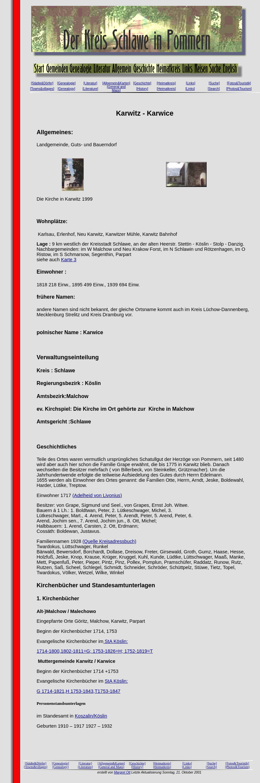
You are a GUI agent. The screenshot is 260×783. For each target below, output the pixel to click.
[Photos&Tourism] (239, 89)
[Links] (190, 83)
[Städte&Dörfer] (42, 83)
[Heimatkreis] (166, 83)
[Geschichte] (142, 83)
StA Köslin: (115, 641)
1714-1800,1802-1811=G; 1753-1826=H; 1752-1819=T (94, 651)
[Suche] (214, 83)
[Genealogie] (66, 83)
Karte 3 (68, 259)
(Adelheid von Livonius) (97, 495)
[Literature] (90, 89)
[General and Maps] (116, 88)
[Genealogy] (66, 89)
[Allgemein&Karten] (116, 83)
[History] (142, 89)
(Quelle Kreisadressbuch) (109, 541)
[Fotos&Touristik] (239, 83)
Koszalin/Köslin (91, 716)
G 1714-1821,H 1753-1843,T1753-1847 (78, 691)
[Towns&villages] (42, 89)
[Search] (214, 89)
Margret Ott (122, 772)
